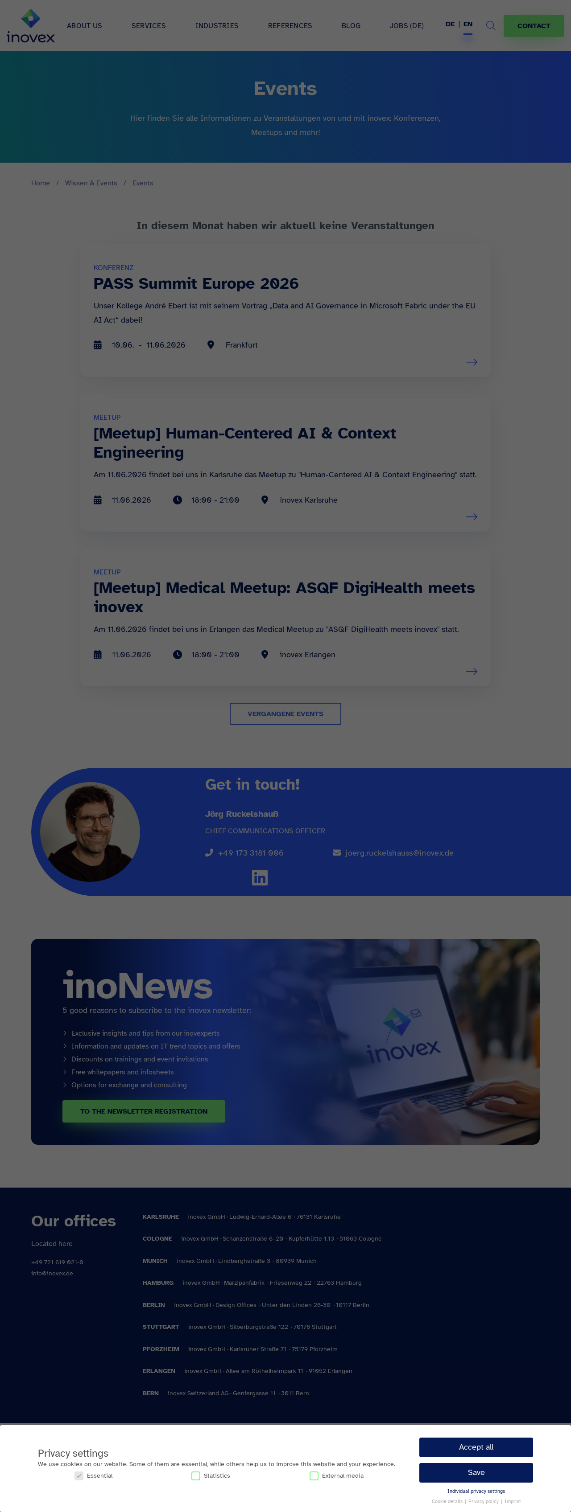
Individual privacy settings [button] (476, 1491)
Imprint (513, 1501)
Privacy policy (484, 1501)
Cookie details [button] (448, 1501)
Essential (93, 1475)
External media (337, 1475)
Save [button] (476, 1472)
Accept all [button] (476, 1447)
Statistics (210, 1475)
